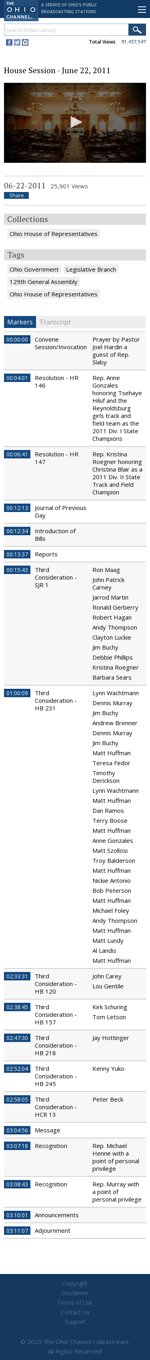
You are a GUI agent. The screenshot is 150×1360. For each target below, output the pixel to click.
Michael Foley (110, 910)
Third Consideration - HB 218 (56, 1045)
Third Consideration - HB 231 (56, 700)
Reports (46, 554)
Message (47, 1130)
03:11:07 (17, 1230)
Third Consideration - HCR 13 (56, 1106)
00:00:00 (17, 339)
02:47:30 (17, 1038)
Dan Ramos (108, 810)
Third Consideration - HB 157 (56, 1014)
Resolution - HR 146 (56, 381)
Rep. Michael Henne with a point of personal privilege (115, 1157)
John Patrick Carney (108, 583)
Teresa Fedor (111, 763)
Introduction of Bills (55, 534)
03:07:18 (17, 1146)
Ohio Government (34, 269)
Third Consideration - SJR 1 (56, 577)
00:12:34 (17, 531)
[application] (75, 123)
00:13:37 (17, 554)
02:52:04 (17, 1068)
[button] (75, 122)
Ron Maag (106, 570)
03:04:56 (17, 1130)
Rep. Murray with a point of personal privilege (117, 1191)
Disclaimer (75, 1293)
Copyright (75, 1283)
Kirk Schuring (109, 1007)
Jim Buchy (105, 647)
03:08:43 (17, 1184)
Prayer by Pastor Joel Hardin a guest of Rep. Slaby (116, 350)
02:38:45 (17, 1007)
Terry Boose (110, 820)
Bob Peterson (111, 890)
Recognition (51, 1146)
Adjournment (52, 1230)
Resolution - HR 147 (56, 458)
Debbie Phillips (112, 657)
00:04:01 (17, 378)
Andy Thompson (114, 627)
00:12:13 (17, 508)
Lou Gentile (108, 986)
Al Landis (104, 950)
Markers (20, 322)
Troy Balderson (113, 860)
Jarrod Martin (110, 597)
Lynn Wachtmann (115, 693)
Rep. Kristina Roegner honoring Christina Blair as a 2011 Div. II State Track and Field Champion (117, 473)
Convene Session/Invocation (61, 343)
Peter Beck (107, 1099)
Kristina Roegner (115, 667)
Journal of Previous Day (60, 511)
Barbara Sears (112, 677)
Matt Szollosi (110, 850)
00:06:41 (17, 454)
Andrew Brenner (115, 723)
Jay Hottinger (110, 1038)
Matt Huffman (111, 753)
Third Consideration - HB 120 (56, 983)
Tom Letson (109, 1017)
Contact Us (75, 1312)
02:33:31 (17, 976)
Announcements (57, 1215)
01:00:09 (17, 693)
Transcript (55, 322)
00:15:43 (17, 570)
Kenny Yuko (108, 1068)
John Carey (107, 976)
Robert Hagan (112, 617)
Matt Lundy (108, 940)
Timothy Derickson (106, 776)
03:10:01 (17, 1215)
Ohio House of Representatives (54, 234)
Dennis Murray (112, 703)
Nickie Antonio (111, 880)
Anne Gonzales (112, 840)
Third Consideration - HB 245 (56, 1076)
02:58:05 (17, 1099)
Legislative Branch (91, 269)
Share (16, 195)
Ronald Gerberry (115, 607)
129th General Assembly (44, 282)
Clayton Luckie (111, 637)
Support (75, 1322)
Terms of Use (75, 1302)
